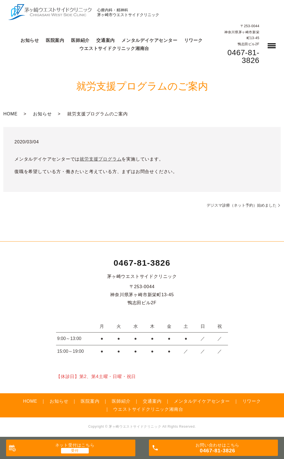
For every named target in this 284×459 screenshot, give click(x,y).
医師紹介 (80, 40)
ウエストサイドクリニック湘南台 (114, 48)
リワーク (193, 40)
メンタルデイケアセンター (149, 40)
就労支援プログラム (100, 159)
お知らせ (30, 40)
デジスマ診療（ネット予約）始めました (242, 205)
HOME (10, 113)
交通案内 (105, 40)
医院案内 (55, 40)
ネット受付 (75, 445)
